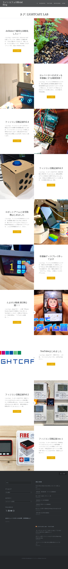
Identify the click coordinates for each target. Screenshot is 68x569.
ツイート (7, 521)
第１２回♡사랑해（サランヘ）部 (43, 496)
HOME (63, 3)
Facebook (42, 3)
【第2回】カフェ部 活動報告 (42, 500)
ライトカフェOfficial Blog (13, 3)
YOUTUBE (49, 3)
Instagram (57, 3)
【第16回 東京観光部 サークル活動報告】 (46, 491)
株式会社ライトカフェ (32, 558)
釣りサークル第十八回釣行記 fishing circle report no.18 (48, 508)
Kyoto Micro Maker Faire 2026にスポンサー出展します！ (48, 486)
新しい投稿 (62, 473)
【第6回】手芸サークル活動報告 (43, 504)
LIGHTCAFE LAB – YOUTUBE (45, 526)
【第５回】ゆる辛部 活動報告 (42, 512)
